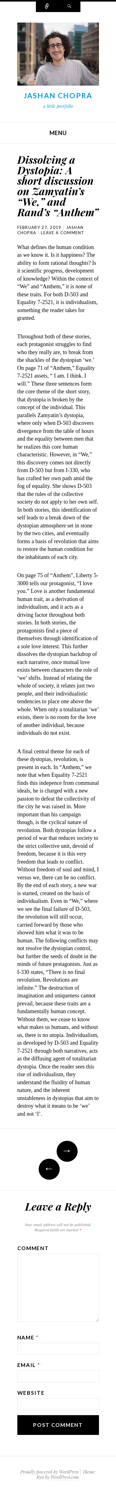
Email (28, 1365)
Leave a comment (62, 232)
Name (28, 1337)
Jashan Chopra (58, 95)
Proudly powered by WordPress (49, 1472)
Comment (33, 1248)
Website (31, 1392)
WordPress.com (65, 1477)
